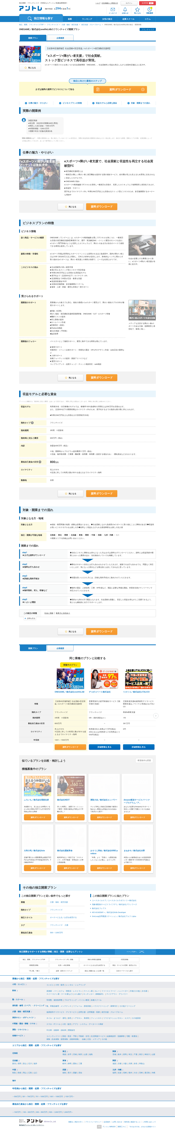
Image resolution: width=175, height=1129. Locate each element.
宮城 (75, 1054)
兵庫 (130, 1063)
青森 (64, 1054)
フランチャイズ (52, 25)
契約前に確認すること (132, 1121)
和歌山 (142, 1063)
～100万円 (16, 1111)
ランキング (87, 19)
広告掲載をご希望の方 (110, 3)
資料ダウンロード (120, 89)
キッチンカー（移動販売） (94, 993)
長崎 (125, 1072)
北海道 (15, 1052)
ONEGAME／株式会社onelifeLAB (69, 692)
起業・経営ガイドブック (64, 970)
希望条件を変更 (144, 760)
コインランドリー (53, 1035)
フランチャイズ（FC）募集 (64, 959)
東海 (64, 1060)
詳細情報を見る (105, 747)
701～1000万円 (42, 1096)
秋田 (80, 1054)
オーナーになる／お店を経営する (63, 917)
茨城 (114, 1054)
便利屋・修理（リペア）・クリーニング (28, 1005)
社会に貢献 (48, 613)
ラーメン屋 (88, 990)
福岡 (114, 1072)
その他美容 (136, 1017)
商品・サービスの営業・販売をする (125, 964)
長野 (19, 1063)
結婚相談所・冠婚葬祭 (116, 1035)
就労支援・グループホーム (91, 25)
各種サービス (17, 1035)
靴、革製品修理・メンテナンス (58, 1005)
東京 (141, 1054)
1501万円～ (70, 1096)
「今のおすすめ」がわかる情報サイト (142, 1126)
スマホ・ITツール (53, 1023)
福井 (35, 1063)
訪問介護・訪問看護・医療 (89, 1011)
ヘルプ (97, 3)
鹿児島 (147, 1072)
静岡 (69, 1063)
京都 (119, 1063)
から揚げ (77, 993)
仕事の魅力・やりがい (38, 103)
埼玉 (130, 1054)
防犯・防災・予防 (69, 1035)
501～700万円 (28, 1096)
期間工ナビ (122, 1126)
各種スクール (96, 999)
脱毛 (69, 1017)
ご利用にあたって (149, 1121)
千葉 (135, 1054)
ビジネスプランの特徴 (72, 103)
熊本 (130, 1072)
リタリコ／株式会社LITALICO (136, 692)
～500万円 (16, 1096)
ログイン (129, 3)
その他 (104, 1038)
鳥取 (14, 1072)
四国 (64, 1069)
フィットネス (96, 1017)
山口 (35, 1072)
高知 (80, 1072)
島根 (19, 1072)
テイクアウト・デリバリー (117, 993)
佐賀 (119, 1072)
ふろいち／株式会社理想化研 (36, 800)
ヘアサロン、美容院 (81, 1017)
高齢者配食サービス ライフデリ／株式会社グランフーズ (114, 904)
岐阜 (64, 1063)
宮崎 (141, 1072)
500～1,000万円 (56, 932)
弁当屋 (144, 990)
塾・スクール (17, 999)
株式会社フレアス (99, 908)
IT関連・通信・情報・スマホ (23, 1023)
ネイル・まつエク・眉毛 (56, 1017)
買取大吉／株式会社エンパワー (103, 799)
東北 (64, 1051)
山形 (85, 1054)
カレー (97, 990)
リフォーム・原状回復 (82, 1005)
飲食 (14, 990)
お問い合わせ (117, 1121)
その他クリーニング (127, 1005)
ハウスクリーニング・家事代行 (105, 1005)
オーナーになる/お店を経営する (94, 964)
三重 (80, 1063)
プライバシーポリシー (93, 1121)
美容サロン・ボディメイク (23, 1017)
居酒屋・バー (51, 990)
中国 (14, 1069)
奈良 (135, 1063)
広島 (30, 1072)
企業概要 (60, 38)
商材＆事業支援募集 (94, 959)
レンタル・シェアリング (76, 984)
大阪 (125, 1063)
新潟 (14, 1063)
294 (58, 8)
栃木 (119, 1054)
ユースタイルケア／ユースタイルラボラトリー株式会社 (114, 900)
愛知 (75, 1063)
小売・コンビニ (18, 984)
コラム (148, 19)
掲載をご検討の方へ (75, 1121)
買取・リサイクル (19, 1029)
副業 (70, 19)
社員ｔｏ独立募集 (64, 964)
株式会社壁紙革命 (64, 850)
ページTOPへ (132, 951)
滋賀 (114, 1063)
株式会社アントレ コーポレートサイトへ (31, 1124)
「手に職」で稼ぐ (34, 970)
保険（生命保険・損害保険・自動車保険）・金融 (66, 1038)
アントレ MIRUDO (109, 1126)
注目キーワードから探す (124, 970)
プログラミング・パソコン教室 (76, 999)
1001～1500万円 (56, 1096)
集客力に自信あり (63, 613)
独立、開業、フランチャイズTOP (31, 25)
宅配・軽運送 (131, 1035)
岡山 (25, 1072)
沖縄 (153, 1072)
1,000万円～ (68, 1111)
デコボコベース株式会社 (100, 692)
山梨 (153, 1054)
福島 (91, 1054)
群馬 (125, 1054)
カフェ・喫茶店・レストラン (70, 990)
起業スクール (128, 19)
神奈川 (147, 1054)
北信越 (15, 1060)
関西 (114, 1060)
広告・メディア (93, 1038)
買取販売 (71, 1029)
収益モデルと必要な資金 (106, 103)
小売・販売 (59, 984)
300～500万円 (41, 1111)
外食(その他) (135, 990)
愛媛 (75, 1072)
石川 (30, 1063)
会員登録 (147, 3)
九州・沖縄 (117, 1069)
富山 (25, 1063)
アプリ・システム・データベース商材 (88, 1023)
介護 (66, 924)
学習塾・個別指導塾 (54, 999)
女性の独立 (107, 19)
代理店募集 (124, 959)
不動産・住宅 (83, 1035)
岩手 (69, 1054)
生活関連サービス (98, 1035)
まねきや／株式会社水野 (134, 850)
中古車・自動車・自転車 (56, 1029)
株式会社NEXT (63, 800)
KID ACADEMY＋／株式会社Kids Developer (109, 912)
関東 (114, 1051)
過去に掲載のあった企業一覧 (94, 970)
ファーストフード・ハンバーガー (115, 990)
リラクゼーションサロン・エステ (116, 1017)
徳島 (64, 1072)
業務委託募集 (33, 964)
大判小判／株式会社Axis (34, 850)
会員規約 (107, 1121)
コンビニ (50, 984)
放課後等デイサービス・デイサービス (61, 1011)
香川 (69, 1072)
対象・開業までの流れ (140, 103)
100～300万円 (28, 1111)
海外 (14, 1080)
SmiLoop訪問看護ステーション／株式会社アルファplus (114, 916)
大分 (135, 1072)
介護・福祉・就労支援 (70, 25)
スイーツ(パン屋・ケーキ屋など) (59, 993)
